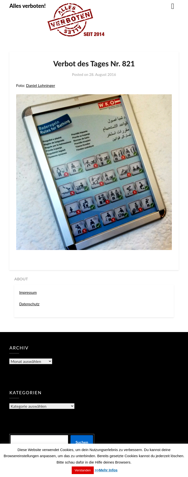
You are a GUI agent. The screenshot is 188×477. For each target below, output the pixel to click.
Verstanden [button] (83, 470)
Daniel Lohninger (40, 85)
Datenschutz (29, 304)
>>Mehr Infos (106, 470)
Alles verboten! (27, 5)
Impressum (28, 292)
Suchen (81, 442)
